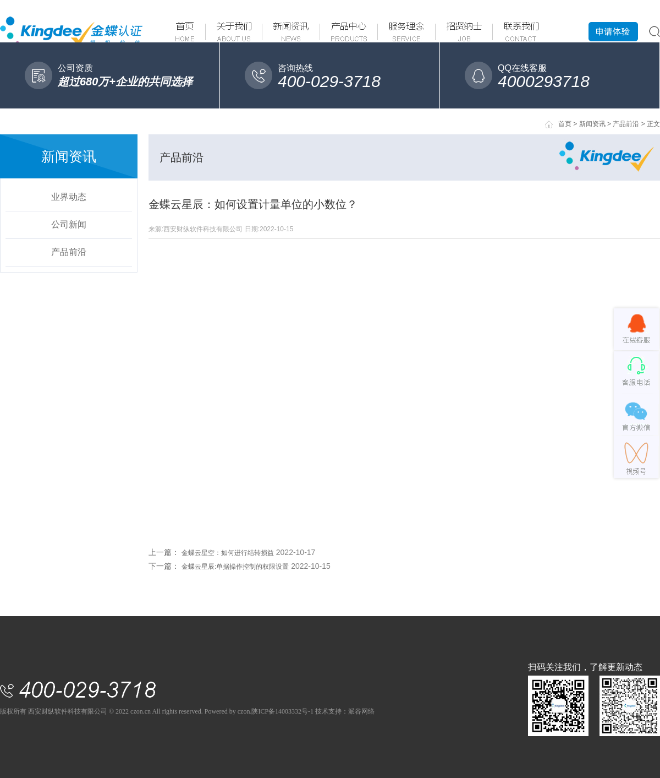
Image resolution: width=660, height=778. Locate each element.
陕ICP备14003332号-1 (282, 711)
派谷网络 (361, 711)
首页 (564, 124)
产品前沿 (68, 252)
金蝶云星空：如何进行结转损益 (228, 553)
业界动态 (68, 197)
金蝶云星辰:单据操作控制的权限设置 (235, 566)
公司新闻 (68, 224)
